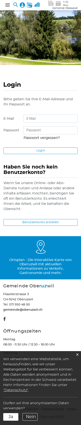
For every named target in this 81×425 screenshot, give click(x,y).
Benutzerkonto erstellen (40, 222)
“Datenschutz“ (15, 390)
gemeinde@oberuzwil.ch (23, 309)
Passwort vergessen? (42, 138)
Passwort (11, 130)
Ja (10, 417)
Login (40, 150)
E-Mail (8, 118)
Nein (31, 417)
